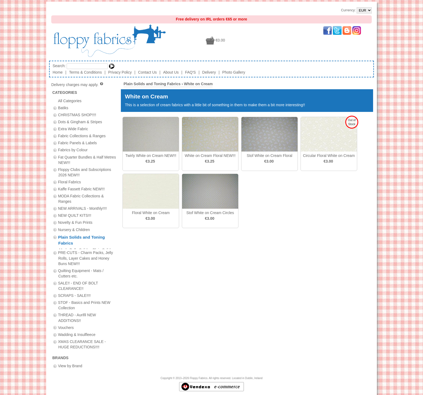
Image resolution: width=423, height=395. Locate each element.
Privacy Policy (120, 72)
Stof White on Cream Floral (269, 155)
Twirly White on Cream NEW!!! (150, 155)
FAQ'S (190, 72)
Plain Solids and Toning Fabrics (152, 84)
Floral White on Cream (151, 213)
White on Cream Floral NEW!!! (210, 155)
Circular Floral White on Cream (329, 155)
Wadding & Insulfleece (76, 332)
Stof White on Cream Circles (210, 213)
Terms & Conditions (85, 72)
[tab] (55, 108)
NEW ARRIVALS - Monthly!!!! (82, 208)
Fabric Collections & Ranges (82, 136)
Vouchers (66, 325)
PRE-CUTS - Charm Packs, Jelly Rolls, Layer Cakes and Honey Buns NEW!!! (85, 255)
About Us (171, 72)
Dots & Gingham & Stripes (80, 122)
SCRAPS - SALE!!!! (74, 293)
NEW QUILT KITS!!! (74, 215)
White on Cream (198, 84)
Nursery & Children (74, 229)
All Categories (69, 100)
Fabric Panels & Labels (77, 143)
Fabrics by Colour (73, 150)
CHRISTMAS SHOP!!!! (77, 114)
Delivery (209, 72)
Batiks (63, 107)
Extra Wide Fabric (73, 129)
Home (58, 72)
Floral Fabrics (69, 182)
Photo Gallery (233, 72)
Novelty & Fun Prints (75, 222)
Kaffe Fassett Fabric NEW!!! (81, 189)
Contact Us (147, 72)
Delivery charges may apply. (77, 85)
